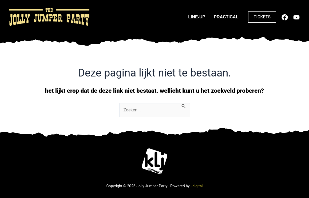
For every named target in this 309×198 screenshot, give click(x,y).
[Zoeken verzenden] (183, 105)
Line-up (196, 17)
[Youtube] (296, 17)
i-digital (197, 186)
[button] (262, 17)
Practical (226, 17)
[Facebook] (285, 17)
